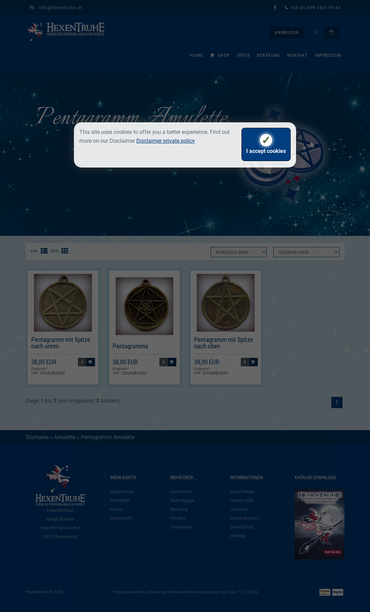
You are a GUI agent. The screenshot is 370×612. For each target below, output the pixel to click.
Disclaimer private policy (165, 141)
